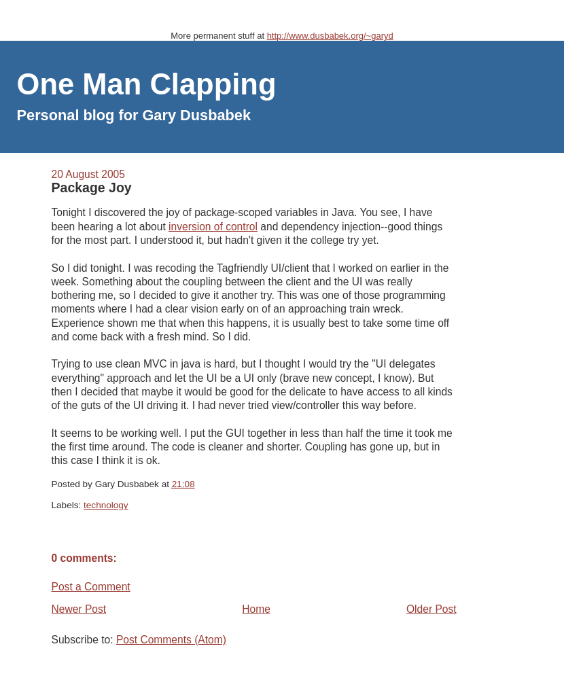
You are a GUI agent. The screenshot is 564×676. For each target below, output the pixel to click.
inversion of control (213, 226)
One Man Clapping (147, 84)
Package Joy (92, 187)
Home (256, 609)
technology (106, 505)
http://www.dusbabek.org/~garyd (330, 36)
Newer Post (79, 609)
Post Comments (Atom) (171, 639)
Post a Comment (91, 586)
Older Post (431, 609)
